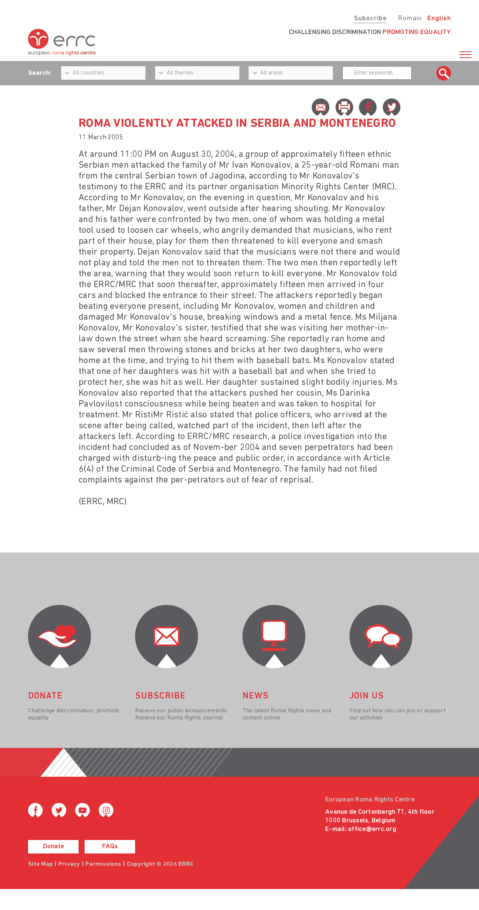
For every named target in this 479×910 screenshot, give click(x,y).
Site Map (40, 864)
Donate (53, 846)
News (255, 696)
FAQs (110, 846)
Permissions (103, 864)
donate (45, 696)
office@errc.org (372, 829)
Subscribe (370, 18)
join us (367, 696)
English (439, 18)
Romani (410, 18)
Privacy (69, 864)
